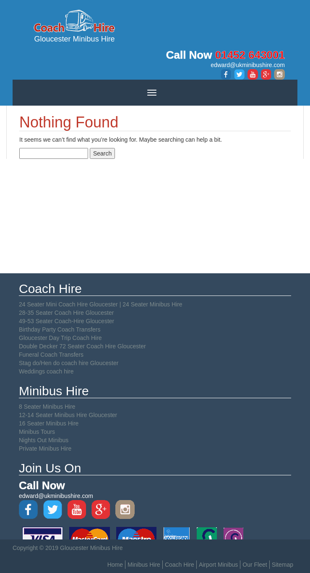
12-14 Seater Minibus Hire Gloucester (68, 415)
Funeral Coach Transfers (51, 354)
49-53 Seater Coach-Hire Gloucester (66, 321)
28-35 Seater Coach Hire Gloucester (66, 312)
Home (115, 564)
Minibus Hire (144, 564)
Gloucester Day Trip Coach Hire (60, 337)
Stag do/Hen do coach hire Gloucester (68, 363)
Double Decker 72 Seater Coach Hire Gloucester (82, 346)
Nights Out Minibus (43, 440)
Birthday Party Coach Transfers (60, 329)
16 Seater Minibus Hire (48, 423)
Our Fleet (254, 564)
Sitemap (282, 564)
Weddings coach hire (46, 371)
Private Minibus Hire (45, 448)
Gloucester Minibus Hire (75, 25)
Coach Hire (179, 564)
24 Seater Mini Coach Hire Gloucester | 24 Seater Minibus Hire (100, 304)
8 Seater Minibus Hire (47, 406)
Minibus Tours (37, 431)
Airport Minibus (218, 564)
